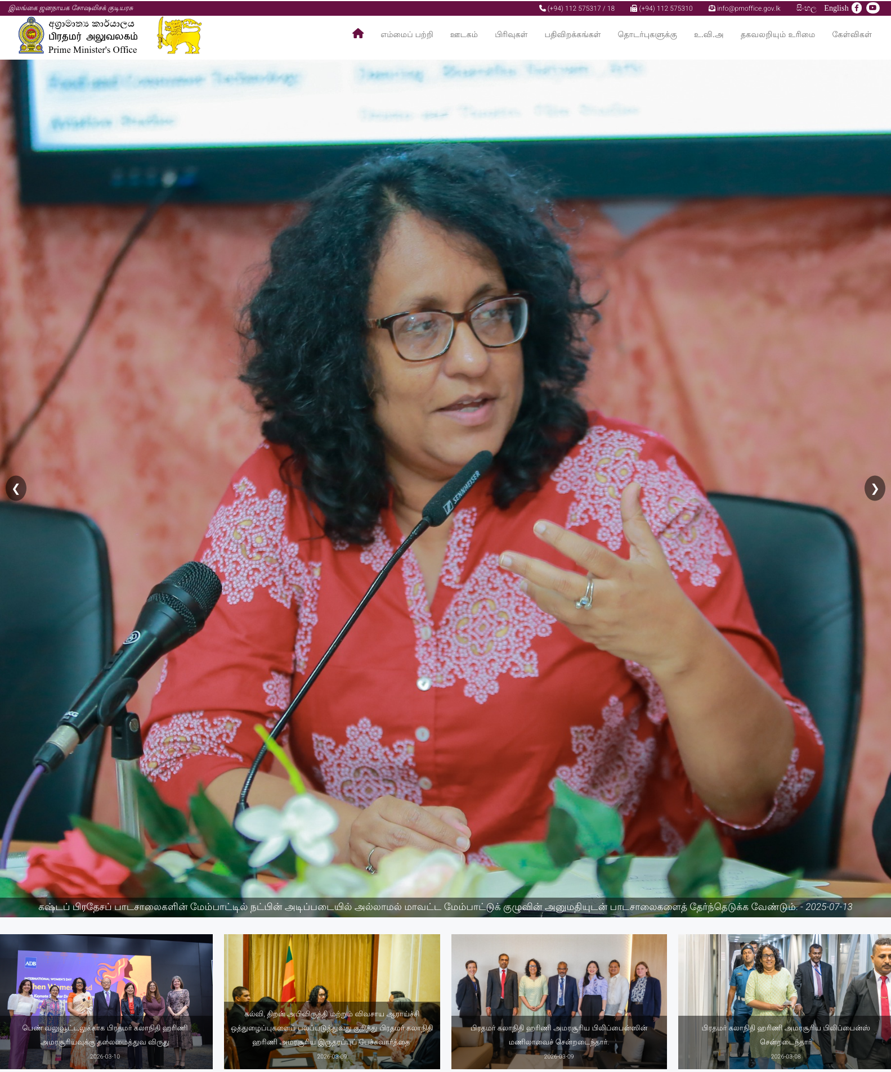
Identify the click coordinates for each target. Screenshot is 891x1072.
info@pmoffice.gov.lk (745, 7)
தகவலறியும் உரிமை (778, 34)
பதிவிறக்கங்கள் (573, 34)
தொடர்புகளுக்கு (647, 34)
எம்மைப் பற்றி (406, 34)
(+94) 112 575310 (661, 7)
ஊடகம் (464, 34)
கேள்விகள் (852, 34)
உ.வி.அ (709, 34)
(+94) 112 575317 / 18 (577, 7)
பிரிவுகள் (511, 34)
